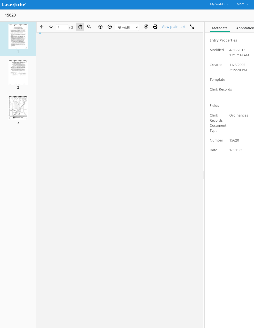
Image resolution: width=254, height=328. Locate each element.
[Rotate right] (146, 27)
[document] (229, 175)
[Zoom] (89, 27)
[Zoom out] (110, 27)
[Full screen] (192, 27)
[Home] (25, 4)
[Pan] (80, 27)
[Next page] (51, 27)
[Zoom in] (100, 27)
